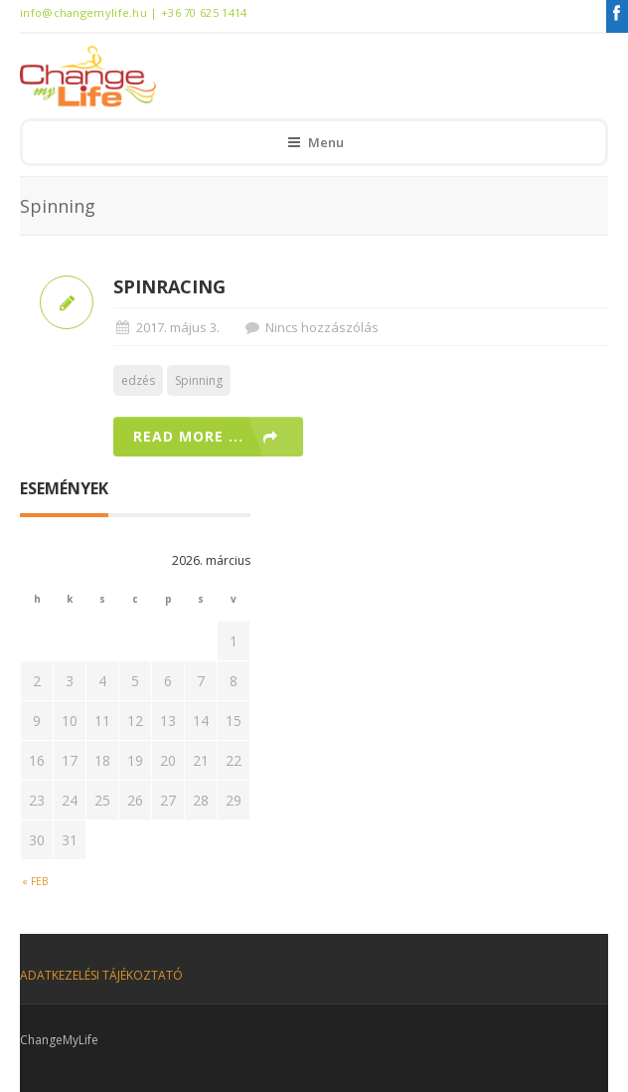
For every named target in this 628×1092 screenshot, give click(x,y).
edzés (138, 380)
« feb (35, 881)
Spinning (199, 380)
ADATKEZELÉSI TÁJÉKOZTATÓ (101, 975)
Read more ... (188, 436)
